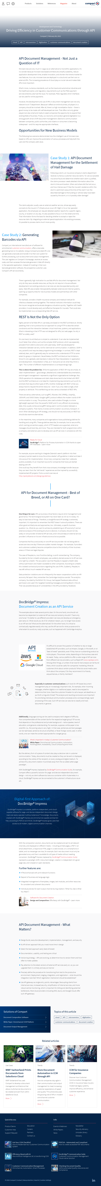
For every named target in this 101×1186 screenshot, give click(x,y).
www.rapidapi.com (91, 660)
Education (31, 1126)
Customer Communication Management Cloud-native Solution (74, 1157)
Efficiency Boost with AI (21, 1154)
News (55, 1133)
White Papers (58, 1130)
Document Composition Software (16, 1017)
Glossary (79, 1136)
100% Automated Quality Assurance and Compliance (73, 1169)
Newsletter (79, 1126)
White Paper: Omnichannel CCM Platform (19, 1022)
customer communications (60, 42)
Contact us (31, 1136)
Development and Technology (50, 27)
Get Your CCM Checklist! (21, 1142)
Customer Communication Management (28, 1166)
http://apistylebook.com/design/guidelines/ (35, 476)
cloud (15, 42)
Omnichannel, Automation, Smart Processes (28, 1168)
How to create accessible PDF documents (74, 1144)
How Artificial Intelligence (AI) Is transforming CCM (30, 1156)
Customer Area (10, 1130)
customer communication (21, 248)
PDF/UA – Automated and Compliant (73, 1142)
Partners (30, 1132)
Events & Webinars (60, 1126)
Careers (30, 1129)
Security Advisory (82, 1129)
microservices (31, 42)
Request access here (57, 2)
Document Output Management (15, 1026)
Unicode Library (81, 1132)
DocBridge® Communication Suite (59, 770)
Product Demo (10, 1126)
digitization (43, 42)
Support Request (11, 1133)
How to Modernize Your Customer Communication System (30, 1145)
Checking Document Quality (70, 1166)
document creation (80, 42)
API (21, 42)
